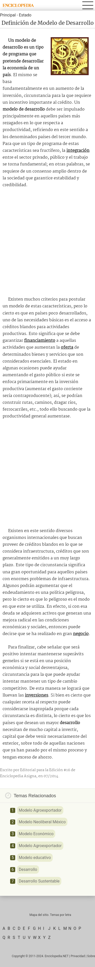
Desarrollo (28, 869)
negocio (81, 633)
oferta (67, 347)
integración (77, 150)
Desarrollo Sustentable (39, 881)
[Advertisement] (47, 242)
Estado (25, 15)
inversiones (36, 695)
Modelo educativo (35, 857)
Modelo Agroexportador (40, 810)
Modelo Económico (36, 833)
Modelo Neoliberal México (42, 821)
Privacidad (78, 956)
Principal (8, 15)
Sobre (91, 956)
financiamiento (39, 340)
